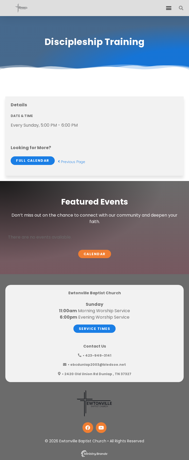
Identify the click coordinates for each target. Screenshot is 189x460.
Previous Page (71, 161)
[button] (168, 7)
